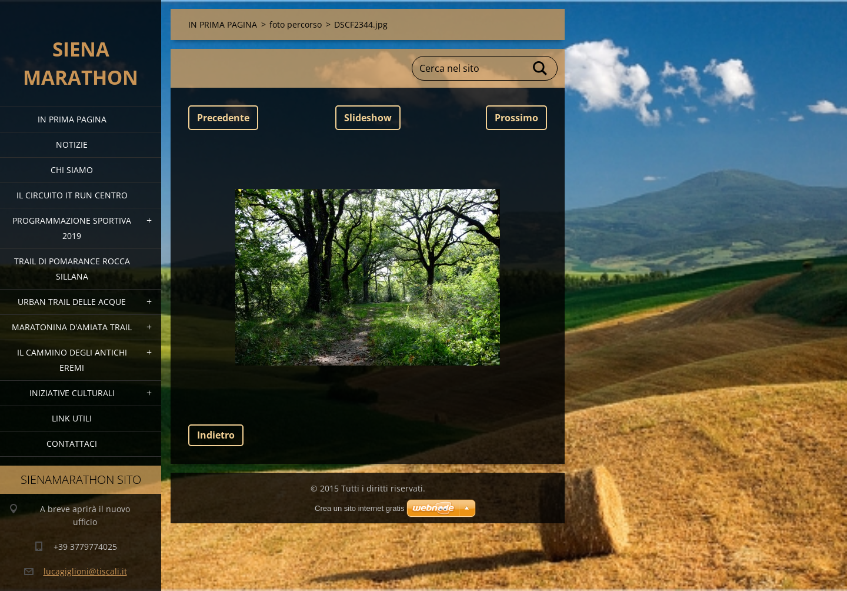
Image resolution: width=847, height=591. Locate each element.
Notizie (72, 144)
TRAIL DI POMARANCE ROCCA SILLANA (72, 268)
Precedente (223, 117)
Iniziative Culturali (72, 393)
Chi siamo (72, 169)
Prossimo (516, 117)
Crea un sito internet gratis (359, 508)
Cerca (540, 68)
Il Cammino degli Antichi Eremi (72, 360)
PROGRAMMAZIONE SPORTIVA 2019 (71, 228)
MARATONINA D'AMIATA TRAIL (72, 327)
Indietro (216, 435)
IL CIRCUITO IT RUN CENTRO (72, 195)
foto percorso (295, 24)
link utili (72, 418)
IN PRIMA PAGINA (72, 119)
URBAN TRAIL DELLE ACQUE (72, 301)
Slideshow (368, 117)
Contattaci (71, 443)
